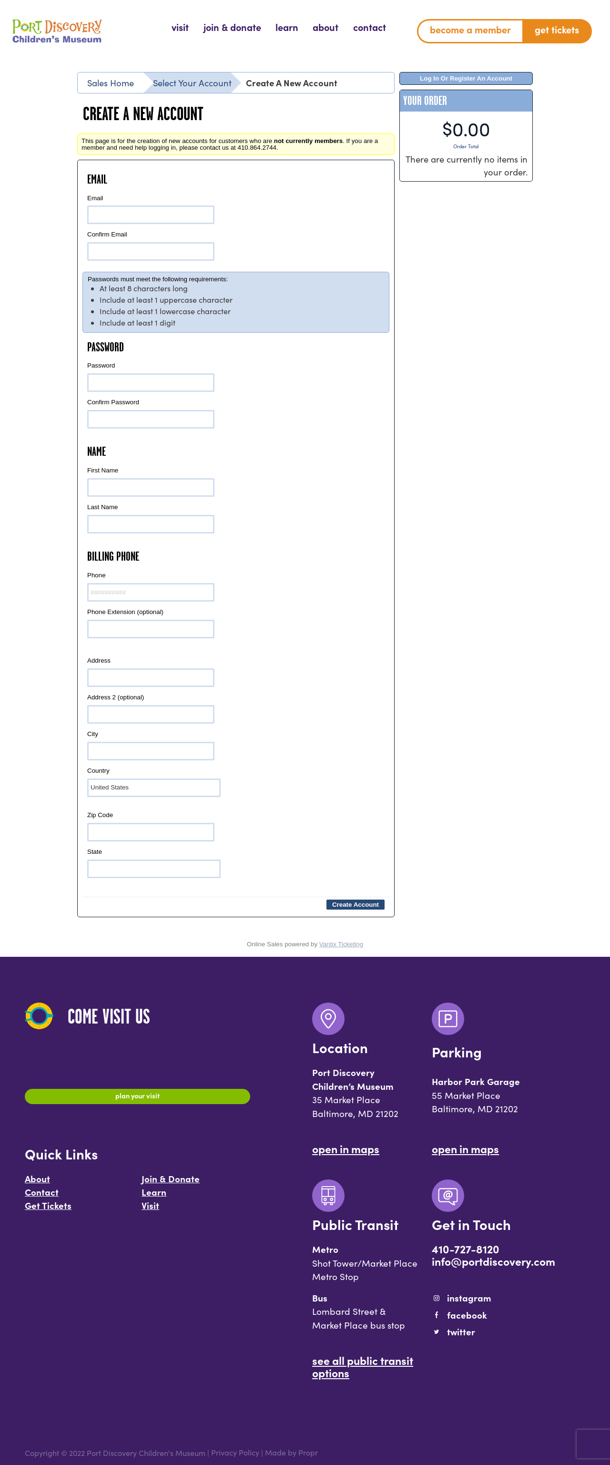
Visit (150, 1210)
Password (150, 377)
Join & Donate (171, 1184)
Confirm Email (150, 246)
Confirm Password (150, 414)
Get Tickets (48, 1210)
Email (150, 210)
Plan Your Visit (137, 1098)
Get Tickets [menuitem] (557, 29)
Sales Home (110, 83)
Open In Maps (345, 1148)
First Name (150, 482)
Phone (150, 587)
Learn (154, 1196)
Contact (42, 1196)
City (150, 745)
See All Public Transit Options (362, 1366)
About (37, 1184)
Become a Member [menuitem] (470, 29)
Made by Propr (291, 1453)
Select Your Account (192, 83)
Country (154, 782)
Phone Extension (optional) (150, 623)
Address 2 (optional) (150, 709)
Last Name (150, 518)
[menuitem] (180, 27)
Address (150, 672)
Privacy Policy (235, 1453)
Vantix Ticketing (341, 944)
